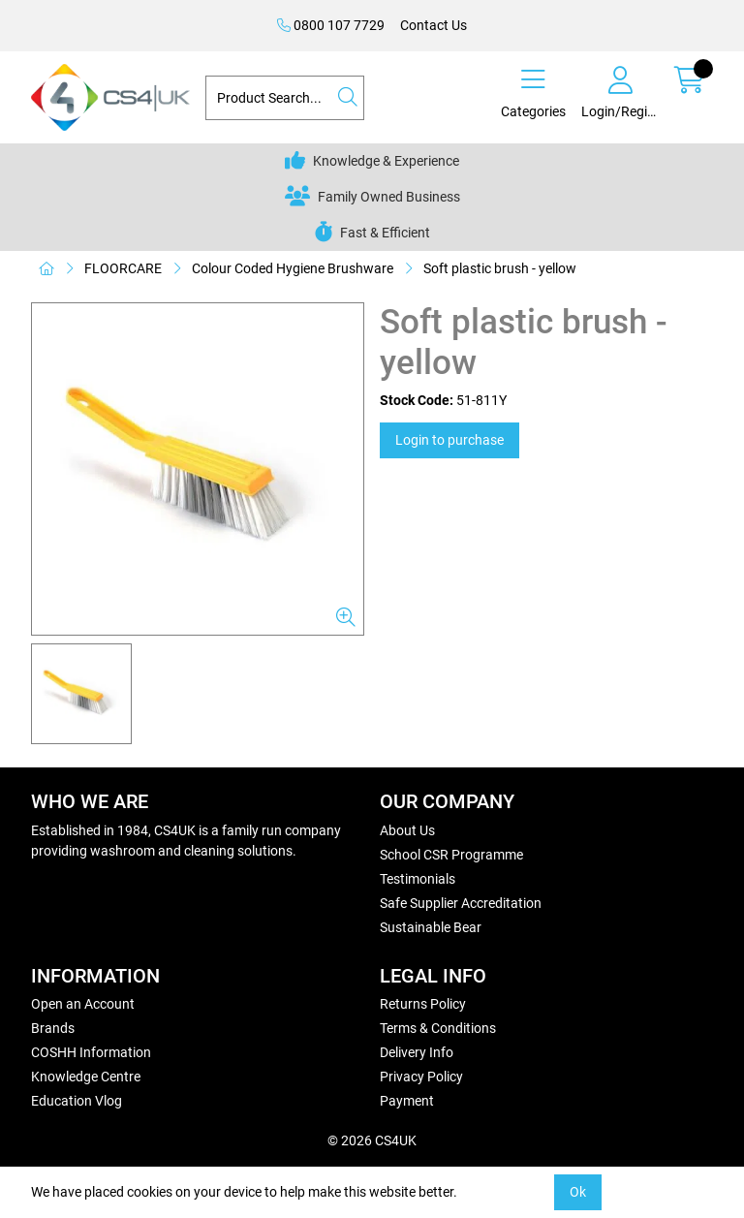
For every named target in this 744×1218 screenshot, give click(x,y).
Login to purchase (449, 440)
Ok (578, 1192)
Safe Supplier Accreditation (461, 903)
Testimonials (417, 879)
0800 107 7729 (331, 25)
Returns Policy (423, 1004)
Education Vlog (76, 1101)
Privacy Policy (421, 1076)
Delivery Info (416, 1052)
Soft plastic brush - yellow (499, 268)
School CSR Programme (451, 854)
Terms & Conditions (438, 1028)
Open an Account (83, 1004)
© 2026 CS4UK (372, 1140)
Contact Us (433, 25)
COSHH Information (91, 1052)
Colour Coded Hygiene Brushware (292, 268)
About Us (407, 830)
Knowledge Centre (85, 1076)
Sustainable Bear (430, 927)
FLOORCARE (123, 268)
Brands (53, 1028)
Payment (407, 1101)
